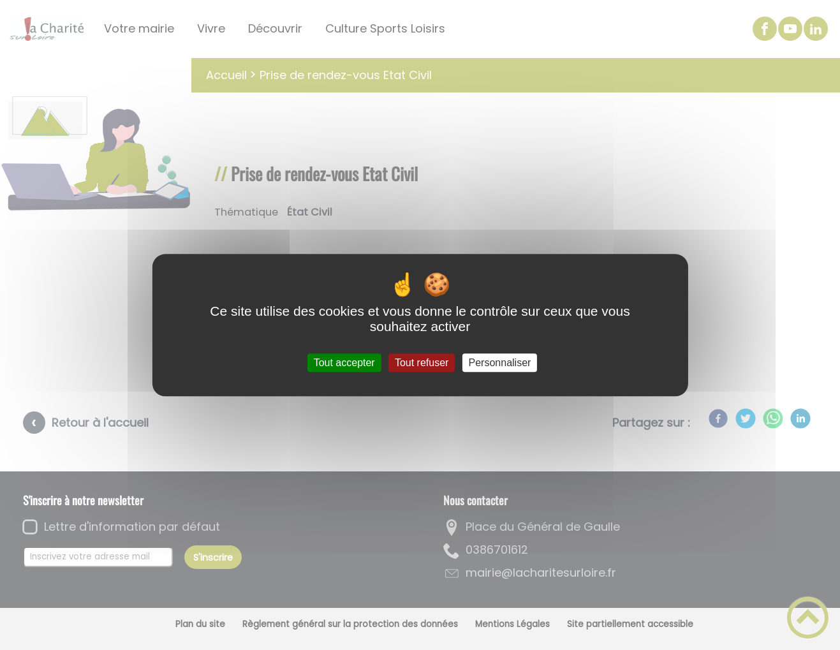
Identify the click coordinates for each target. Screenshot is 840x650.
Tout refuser (421, 362)
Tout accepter (344, 362)
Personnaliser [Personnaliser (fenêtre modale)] (500, 362)
